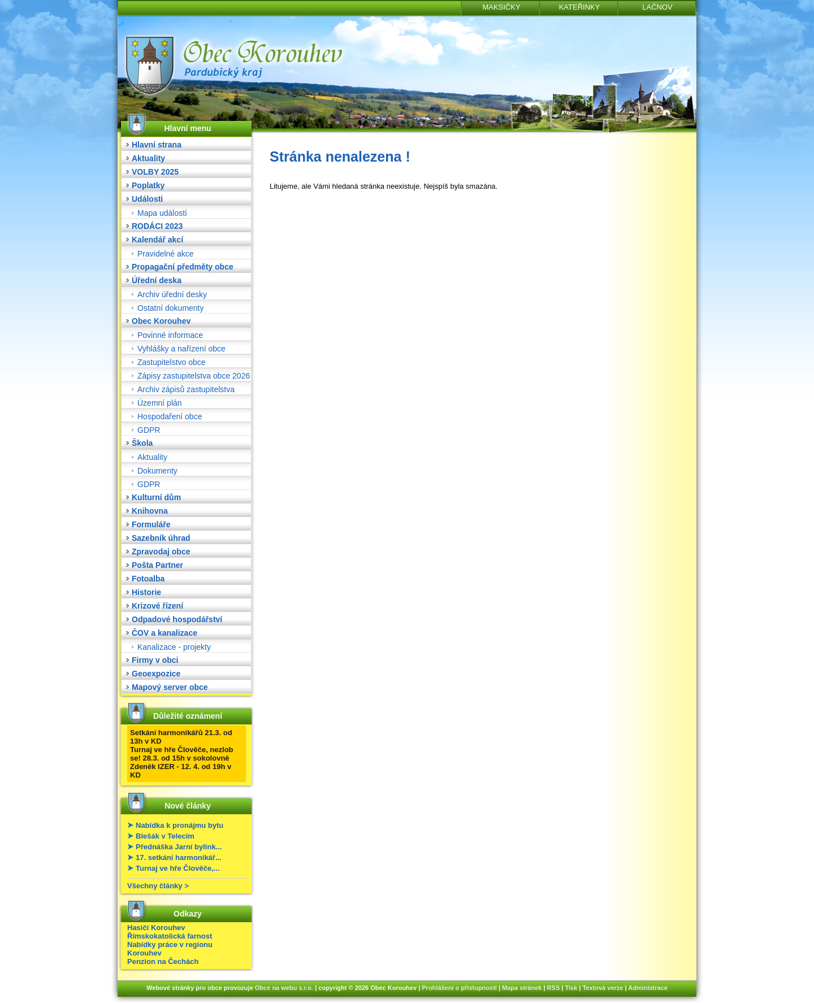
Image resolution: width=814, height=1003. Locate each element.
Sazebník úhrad (161, 537)
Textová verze (602, 987)
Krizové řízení (157, 605)
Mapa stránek (522, 987)
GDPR (148, 430)
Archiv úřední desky (172, 294)
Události (147, 198)
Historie (146, 592)
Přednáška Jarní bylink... (179, 847)
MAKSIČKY (501, 7)
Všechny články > (158, 886)
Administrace (648, 987)
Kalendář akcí (157, 239)
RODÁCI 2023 (157, 226)
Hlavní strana (156, 144)
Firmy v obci (155, 660)
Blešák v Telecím (165, 836)
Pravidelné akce (165, 253)
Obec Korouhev (161, 320)
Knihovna (150, 510)
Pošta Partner (157, 565)
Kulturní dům (156, 497)
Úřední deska (156, 280)
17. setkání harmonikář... (179, 857)
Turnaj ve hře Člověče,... (178, 868)
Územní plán (159, 402)
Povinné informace (170, 335)
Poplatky (148, 185)
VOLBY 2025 (155, 171)
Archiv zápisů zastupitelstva (186, 389)
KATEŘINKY (579, 7)
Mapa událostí (162, 213)
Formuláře (151, 524)
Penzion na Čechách (162, 961)
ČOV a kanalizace (164, 632)
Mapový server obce (170, 687)
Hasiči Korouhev (156, 927)
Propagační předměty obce (182, 266)
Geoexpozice (156, 673)
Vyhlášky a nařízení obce (181, 348)
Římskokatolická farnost (169, 936)
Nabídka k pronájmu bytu (179, 825)
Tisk (571, 987)
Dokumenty (157, 470)
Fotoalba (148, 578)
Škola (142, 443)
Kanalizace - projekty (174, 647)
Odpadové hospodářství (177, 619)
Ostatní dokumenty (170, 307)
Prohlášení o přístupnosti (459, 987)
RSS (553, 987)
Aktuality (148, 158)
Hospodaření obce (169, 416)
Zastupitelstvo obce (171, 362)
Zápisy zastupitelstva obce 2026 (193, 375)
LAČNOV (657, 7)
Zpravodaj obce (161, 551)
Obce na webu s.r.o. (284, 987)
